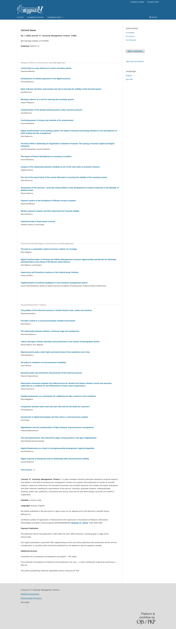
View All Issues (26, 470)
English (129, 75)
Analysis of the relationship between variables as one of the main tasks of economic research (60, 167)
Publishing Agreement (30, 594)
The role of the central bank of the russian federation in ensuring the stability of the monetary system (64, 177)
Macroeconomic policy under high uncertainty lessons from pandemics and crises (55, 352)
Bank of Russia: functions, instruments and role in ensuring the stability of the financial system (61, 89)
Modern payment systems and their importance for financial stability (50, 211)
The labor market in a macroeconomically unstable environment (48, 321)
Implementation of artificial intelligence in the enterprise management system (54, 283)
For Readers (130, 33)
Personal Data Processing (31, 598)
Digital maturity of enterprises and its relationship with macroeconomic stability (55, 458)
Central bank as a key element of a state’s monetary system (46, 68)
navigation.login (153, 2)
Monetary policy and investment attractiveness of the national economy (51, 373)
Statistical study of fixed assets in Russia (38, 221)
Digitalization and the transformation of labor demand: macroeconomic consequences (57, 427)
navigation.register (137, 2)
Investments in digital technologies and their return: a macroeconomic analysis (54, 417)
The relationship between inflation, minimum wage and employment (50, 331)
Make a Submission (135, 51)
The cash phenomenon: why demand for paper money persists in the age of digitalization (58, 438)
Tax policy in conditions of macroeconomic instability (43, 362)
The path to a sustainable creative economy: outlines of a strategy (49, 249)
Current (20, 17)
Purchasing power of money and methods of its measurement (47, 120)
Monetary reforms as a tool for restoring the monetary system (47, 99)
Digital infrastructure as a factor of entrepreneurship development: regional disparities (57, 448)
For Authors (130, 36)
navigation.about (54, 17)
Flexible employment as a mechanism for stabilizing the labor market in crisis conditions (58, 396)
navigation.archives (35, 17)
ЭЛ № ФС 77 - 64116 (79, 523)
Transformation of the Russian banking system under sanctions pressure (51, 110)
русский (129, 79)
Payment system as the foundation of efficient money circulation (48, 200)
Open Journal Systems (135, 61)
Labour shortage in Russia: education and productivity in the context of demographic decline (60, 341)
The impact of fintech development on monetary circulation (46, 156)
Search (153, 17)
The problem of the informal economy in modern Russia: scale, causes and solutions (56, 310)
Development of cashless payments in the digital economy (45, 78)
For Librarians (131, 40)
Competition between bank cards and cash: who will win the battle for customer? (55, 406)
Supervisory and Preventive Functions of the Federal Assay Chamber (50, 272)
